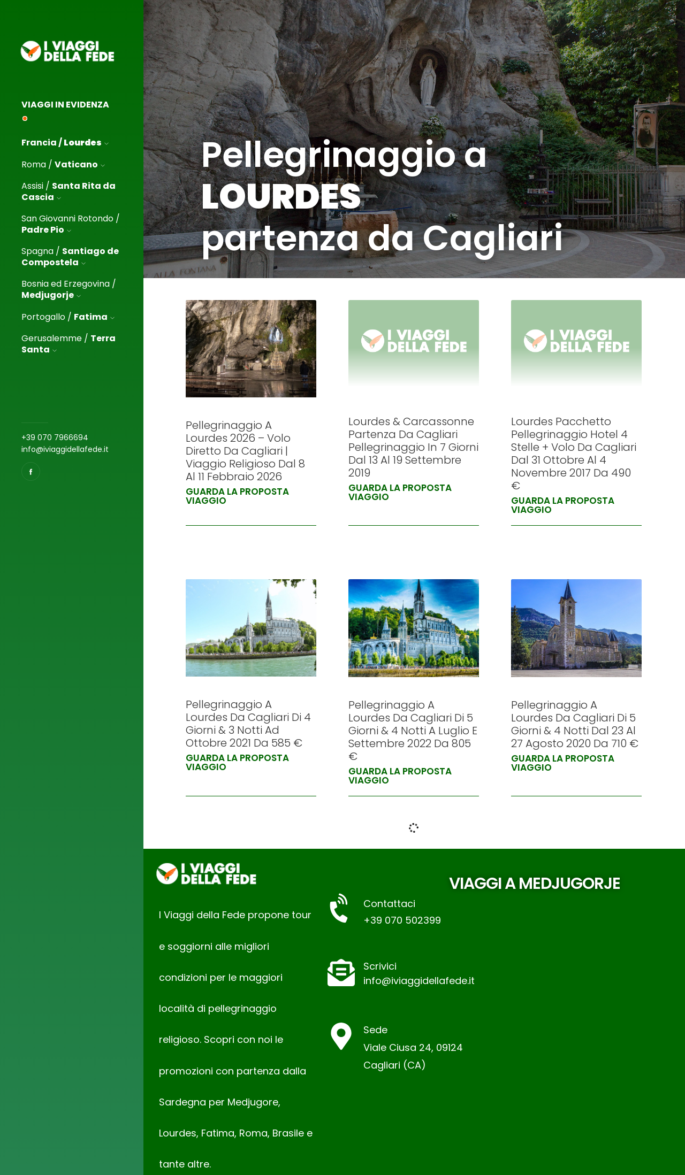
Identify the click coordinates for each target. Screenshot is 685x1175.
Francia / (65, 143)
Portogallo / (68, 317)
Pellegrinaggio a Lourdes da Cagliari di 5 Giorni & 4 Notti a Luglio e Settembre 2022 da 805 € (412, 730)
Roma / (63, 165)
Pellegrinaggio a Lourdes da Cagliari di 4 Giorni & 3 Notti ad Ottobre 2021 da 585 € (248, 723)
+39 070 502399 (402, 920)
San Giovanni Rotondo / (70, 224)
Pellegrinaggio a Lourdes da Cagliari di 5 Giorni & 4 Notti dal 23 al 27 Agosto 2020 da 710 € (574, 724)
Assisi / (68, 192)
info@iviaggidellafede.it (65, 449)
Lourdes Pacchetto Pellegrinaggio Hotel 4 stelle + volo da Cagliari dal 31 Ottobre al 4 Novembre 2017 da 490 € (573, 453)
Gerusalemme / (68, 344)
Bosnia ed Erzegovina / (68, 290)
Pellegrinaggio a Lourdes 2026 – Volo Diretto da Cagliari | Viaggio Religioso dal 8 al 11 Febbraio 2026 (245, 451)
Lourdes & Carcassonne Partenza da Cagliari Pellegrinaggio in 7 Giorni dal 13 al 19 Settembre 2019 (413, 447)
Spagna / (70, 257)
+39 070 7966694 (54, 437)
